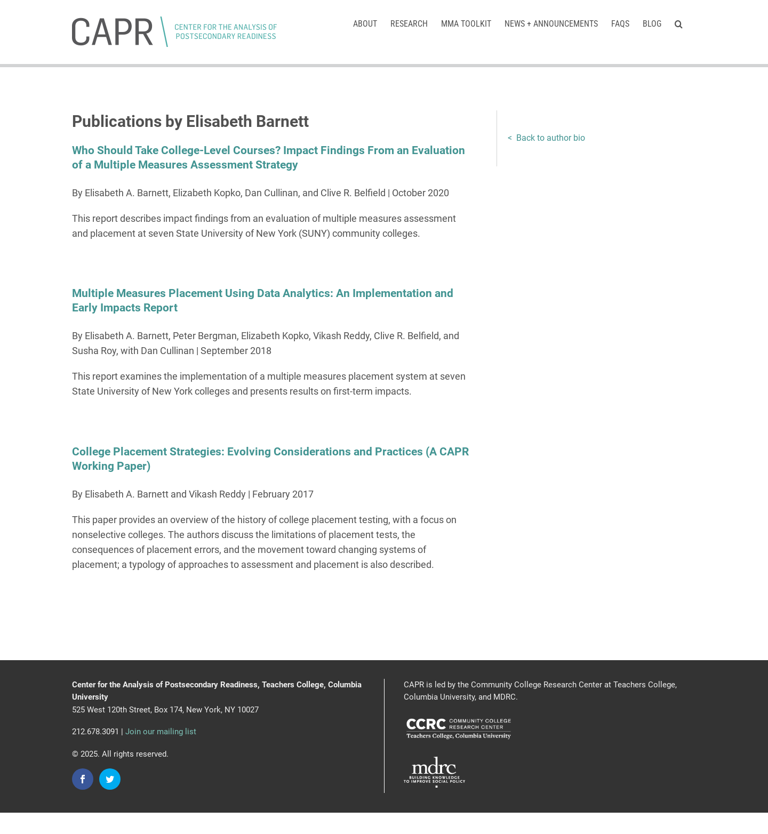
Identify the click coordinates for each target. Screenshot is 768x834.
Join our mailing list (160, 731)
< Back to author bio (546, 138)
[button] (679, 23)
